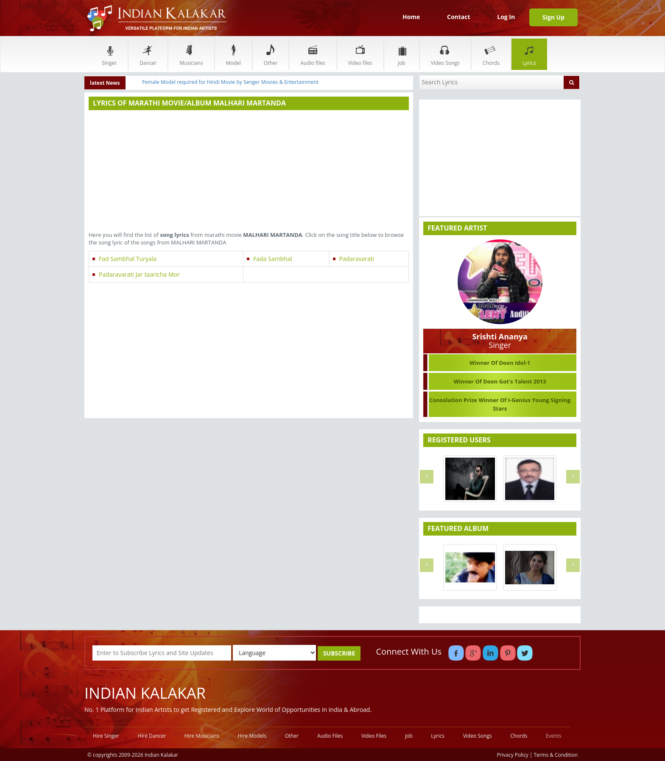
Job (401, 54)
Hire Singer (106, 735)
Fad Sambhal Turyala (127, 259)
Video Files (373, 735)
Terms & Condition (556, 754)
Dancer (148, 54)
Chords (491, 54)
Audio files (312, 54)
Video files (360, 54)
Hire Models (252, 735)
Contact (458, 17)
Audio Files (330, 735)
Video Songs (445, 54)
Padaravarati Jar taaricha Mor (139, 274)
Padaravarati (356, 259)
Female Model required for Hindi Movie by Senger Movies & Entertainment (230, 82)
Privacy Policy (512, 754)
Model (233, 54)
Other (271, 54)
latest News (105, 82)
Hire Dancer (151, 735)
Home (411, 17)
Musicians (191, 54)
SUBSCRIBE (339, 653)
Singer (109, 54)
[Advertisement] (249, 171)
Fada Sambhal (272, 259)
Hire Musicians (201, 735)
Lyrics (529, 54)
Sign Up (553, 17)
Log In (506, 17)
